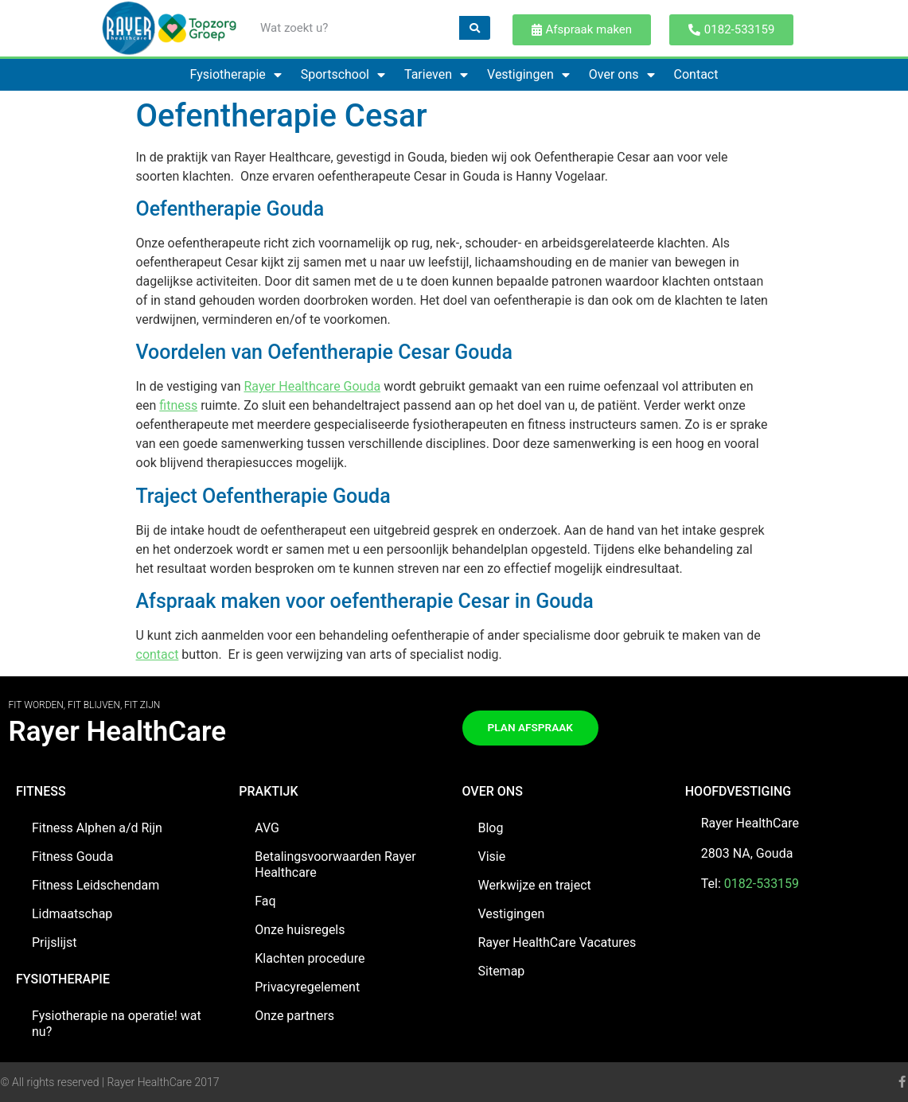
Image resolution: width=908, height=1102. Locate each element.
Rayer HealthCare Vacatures (557, 942)
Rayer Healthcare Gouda (312, 386)
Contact (696, 74)
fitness (178, 405)
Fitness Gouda (72, 856)
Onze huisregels (300, 929)
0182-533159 (761, 883)
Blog (491, 827)
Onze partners (294, 1015)
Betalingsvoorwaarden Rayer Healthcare (335, 864)
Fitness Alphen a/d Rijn (97, 827)
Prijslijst (54, 942)
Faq (265, 901)
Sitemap (501, 971)
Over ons (622, 74)
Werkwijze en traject (534, 885)
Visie (492, 856)
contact (157, 654)
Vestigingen (528, 74)
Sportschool (343, 74)
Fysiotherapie (236, 74)
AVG (267, 827)
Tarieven (436, 74)
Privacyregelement (307, 987)
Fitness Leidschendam (95, 885)
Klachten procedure (309, 958)
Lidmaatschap (72, 913)
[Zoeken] (474, 28)
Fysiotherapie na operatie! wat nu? (116, 1023)
